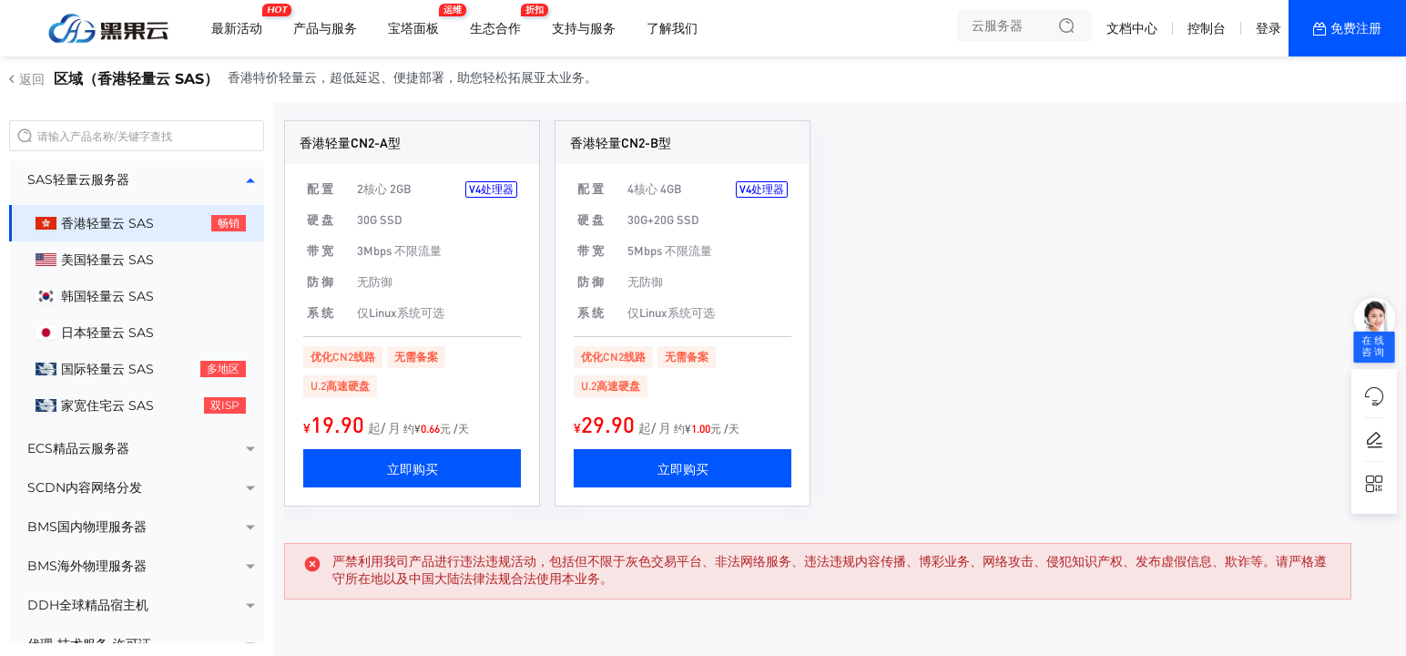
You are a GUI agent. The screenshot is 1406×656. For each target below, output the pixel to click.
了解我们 (672, 28)
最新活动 (241, 20)
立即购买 (412, 468)
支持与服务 (584, 28)
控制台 (1206, 28)
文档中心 (1131, 28)
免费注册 (1355, 28)
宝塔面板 (418, 20)
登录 (1268, 28)
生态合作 (500, 20)
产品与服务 (325, 28)
